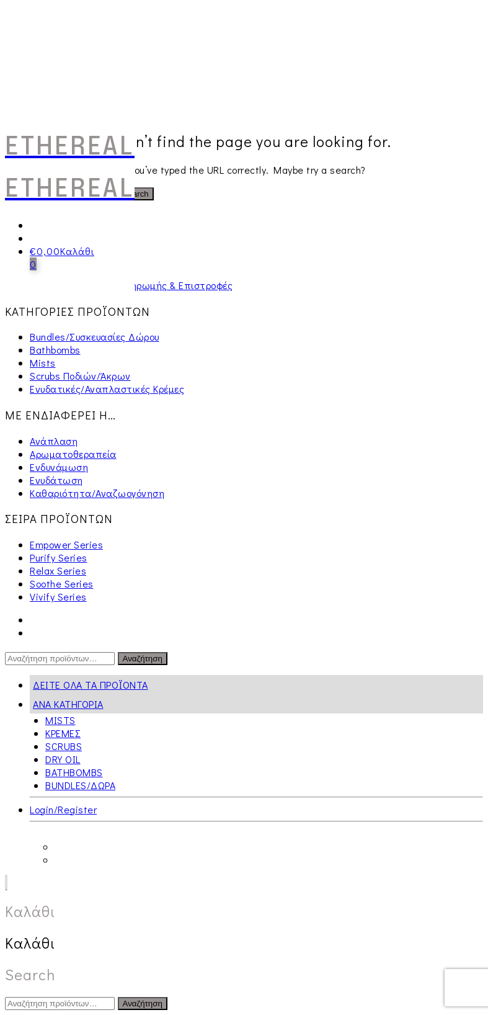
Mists (43, 362)
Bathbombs (55, 349)
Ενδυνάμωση (59, 466)
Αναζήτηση (142, 658)
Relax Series (58, 570)
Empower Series (66, 544)
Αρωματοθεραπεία (73, 453)
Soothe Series (62, 583)
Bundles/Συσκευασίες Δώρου (94, 336)
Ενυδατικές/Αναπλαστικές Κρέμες (107, 388)
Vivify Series (58, 596)
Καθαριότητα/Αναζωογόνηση (97, 492)
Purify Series (58, 557)
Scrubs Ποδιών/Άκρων (80, 375)
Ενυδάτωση (56, 479)
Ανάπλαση (54, 440)
